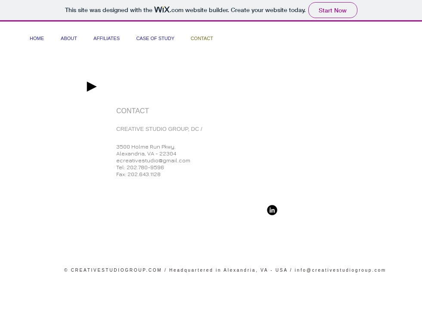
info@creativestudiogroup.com (340, 270)
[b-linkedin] (272, 210)
